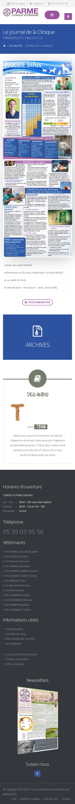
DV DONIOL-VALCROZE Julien (22, 551)
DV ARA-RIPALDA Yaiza (18, 585)
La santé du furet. (16, 280)
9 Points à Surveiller (17, 659)
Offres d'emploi (15, 664)
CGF (14, 798)
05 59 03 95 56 (60, 3)
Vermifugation (13, 643)
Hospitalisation (14, 629)
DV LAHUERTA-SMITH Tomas (21, 575)
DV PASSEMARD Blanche (19, 600)
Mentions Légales (30, 798)
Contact (66, 798)
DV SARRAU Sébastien (18, 566)
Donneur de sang (15, 633)
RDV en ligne (18, 3)
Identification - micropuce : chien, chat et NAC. (32, 287)
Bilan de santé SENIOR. (19, 265)
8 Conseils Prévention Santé (21, 654)
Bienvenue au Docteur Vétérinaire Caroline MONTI (35, 272)
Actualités (15, 45)
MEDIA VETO (10, 794)
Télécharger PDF (37, 302)
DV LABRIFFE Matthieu (18, 604)
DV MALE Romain (15, 590)
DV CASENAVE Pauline (18, 595)
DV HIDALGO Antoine (17, 561)
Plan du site (51, 798)
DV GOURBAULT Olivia (18, 609)
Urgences (38, 3)
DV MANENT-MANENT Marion (22, 571)
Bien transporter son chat (20, 638)
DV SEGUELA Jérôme (17, 556)
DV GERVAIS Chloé (16, 580)
